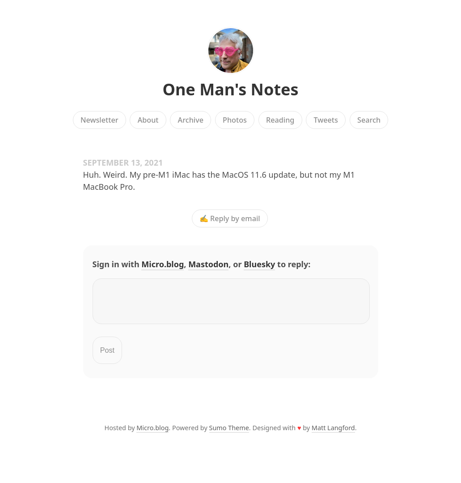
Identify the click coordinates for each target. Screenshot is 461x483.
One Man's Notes (230, 89)
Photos (235, 120)
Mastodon (208, 264)
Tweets (325, 120)
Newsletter (99, 120)
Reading (280, 120)
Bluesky (259, 264)
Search (369, 120)
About (148, 120)
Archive (190, 120)
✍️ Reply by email (229, 218)
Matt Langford (333, 433)
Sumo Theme (229, 433)
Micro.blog (162, 264)
